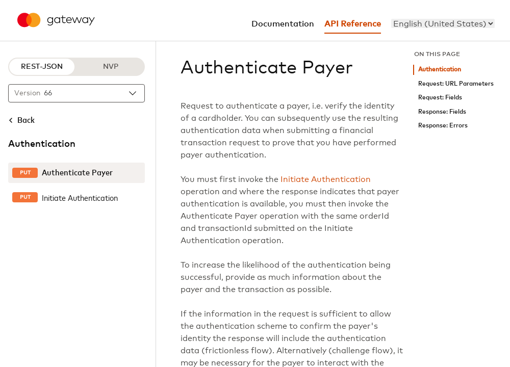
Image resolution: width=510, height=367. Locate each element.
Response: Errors (443, 125)
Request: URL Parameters (456, 84)
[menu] (443, 23)
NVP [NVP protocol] (110, 66)
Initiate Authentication (325, 179)
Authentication (439, 69)
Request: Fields (440, 97)
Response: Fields (442, 112)
